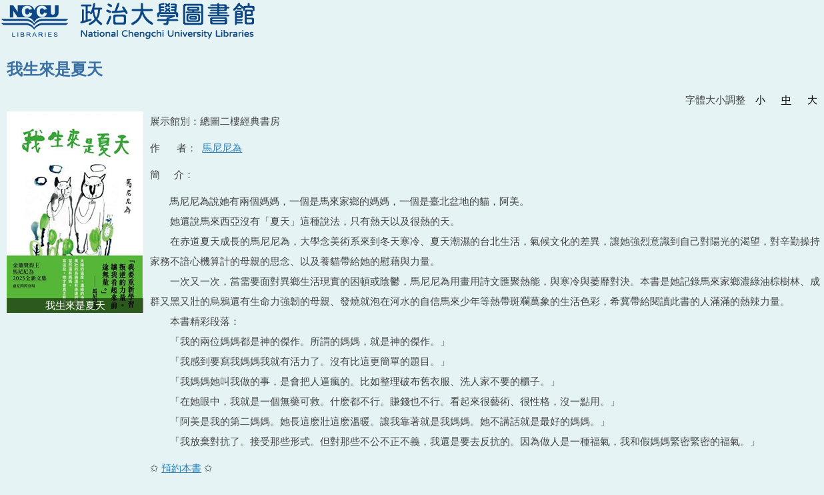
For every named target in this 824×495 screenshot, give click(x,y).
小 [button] (760, 99)
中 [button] (786, 99)
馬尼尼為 (222, 147)
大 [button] (812, 99)
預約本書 (181, 468)
